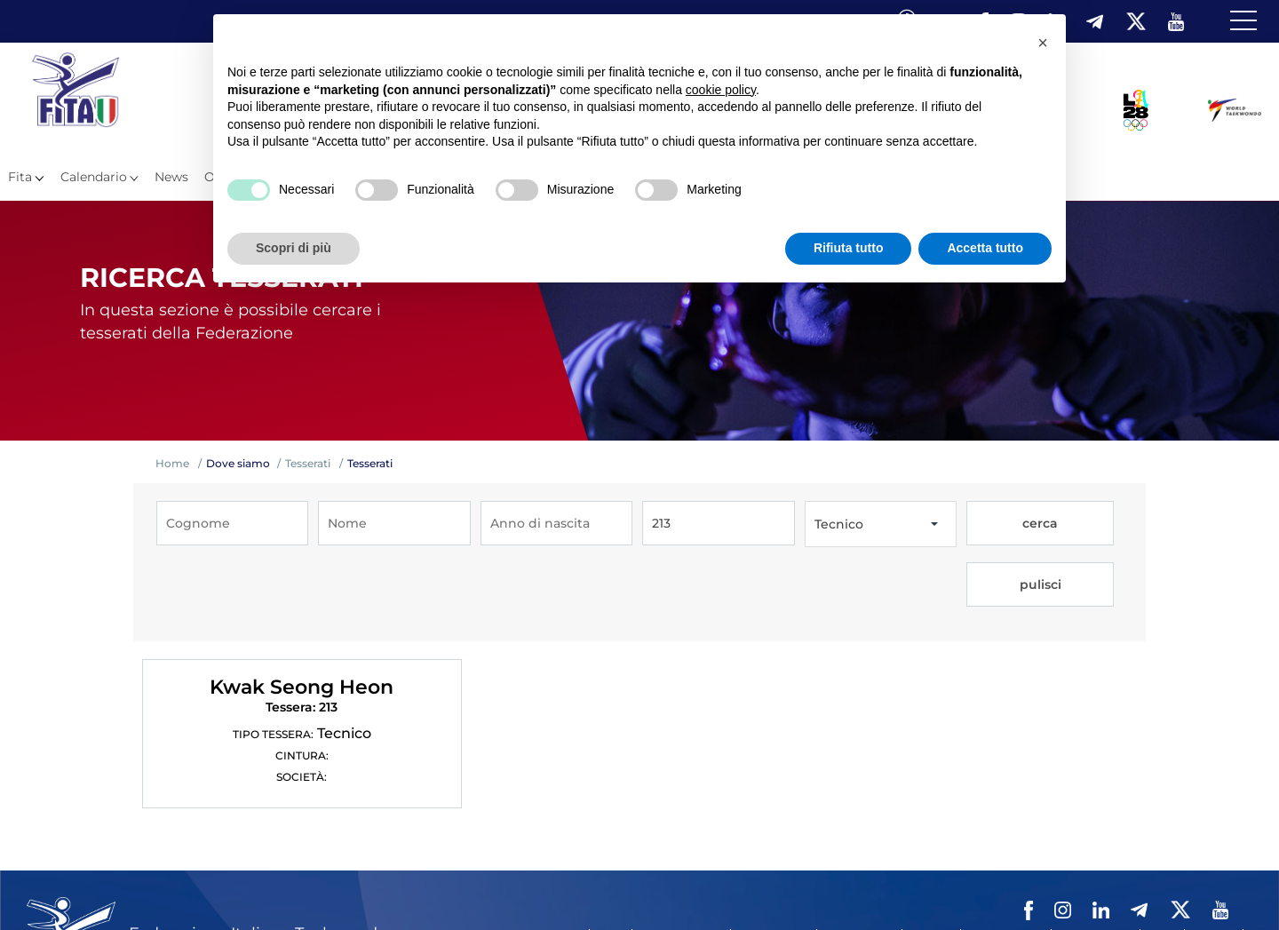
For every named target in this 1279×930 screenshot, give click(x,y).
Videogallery (859, 860)
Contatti (931, 860)
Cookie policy (1095, 860)
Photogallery (773, 860)
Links (610, 860)
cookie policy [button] (721, 90)
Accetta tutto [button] (985, 248)
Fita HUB (467, 884)
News (171, 177)
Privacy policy (1005, 860)
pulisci (1079, 524)
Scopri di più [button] (293, 248)
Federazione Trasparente (512, 860)
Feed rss (1213, 860)
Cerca (1162, 860)
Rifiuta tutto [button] (849, 248)
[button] (1043, 42)
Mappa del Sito (681, 860)
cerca (1003, 524)
